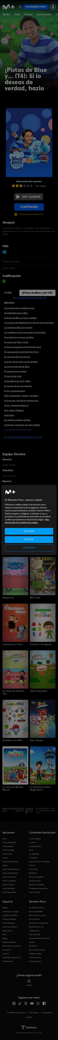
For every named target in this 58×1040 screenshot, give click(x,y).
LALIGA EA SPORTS (10, 915)
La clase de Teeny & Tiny (13, 692)
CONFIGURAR (29, 548)
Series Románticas (10, 873)
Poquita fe (33, 869)
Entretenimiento (9, 892)
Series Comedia (9, 881)
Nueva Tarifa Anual (37, 950)
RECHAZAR (29, 531)
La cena (32, 842)
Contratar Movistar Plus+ (39, 938)
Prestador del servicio (16, 1013)
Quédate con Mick (12, 740)
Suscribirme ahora (36, 7)
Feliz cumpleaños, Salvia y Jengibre (21, 395)
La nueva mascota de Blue (17, 366)
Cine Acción (7, 854)
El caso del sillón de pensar (17, 357)
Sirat (31, 850)
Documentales (8, 888)
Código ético (34, 931)
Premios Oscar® (36, 877)
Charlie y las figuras (41, 644)
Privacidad (46, 1013)
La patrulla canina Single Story (40, 788)
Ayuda (29, 983)
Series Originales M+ (10, 869)
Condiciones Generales (39, 923)
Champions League (10, 911)
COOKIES (29, 1017)
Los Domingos (35, 839)
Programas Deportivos (38, 888)
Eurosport (6, 950)
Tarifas (32, 942)
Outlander (33, 858)
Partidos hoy (7, 961)
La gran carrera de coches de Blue (21, 361)
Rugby (4, 938)
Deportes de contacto (11, 946)
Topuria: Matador (9, 942)
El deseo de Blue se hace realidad (20, 318)
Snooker (5, 954)
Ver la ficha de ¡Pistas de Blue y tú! (30, 297)
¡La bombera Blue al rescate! (18, 327)
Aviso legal (33, 1013)
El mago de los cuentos (15, 371)
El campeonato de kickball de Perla (21, 352)
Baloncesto (44, 14)
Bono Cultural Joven (37, 915)
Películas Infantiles (10, 862)
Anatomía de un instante (39, 862)
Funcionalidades (36, 911)
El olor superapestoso (14, 391)
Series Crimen (8, 885)
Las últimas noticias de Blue (17, 420)
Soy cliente (28, 197)
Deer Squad (36, 740)
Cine (17, 14)
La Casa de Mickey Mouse (12, 788)
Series (6, 14)
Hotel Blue (9, 415)
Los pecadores (35, 846)
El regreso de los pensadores (18, 386)
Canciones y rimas (12, 644)
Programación (35, 961)
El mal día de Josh (12, 376)
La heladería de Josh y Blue (17, 381)
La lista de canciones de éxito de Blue (22, 425)
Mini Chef (35, 597)
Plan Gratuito (34, 934)
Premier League (9, 919)
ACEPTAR (29, 539)
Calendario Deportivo (11, 957)
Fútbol (28, 14)
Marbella (33, 873)
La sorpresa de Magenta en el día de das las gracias (29, 322)
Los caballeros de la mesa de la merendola (25, 332)
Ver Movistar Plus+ (36, 908)
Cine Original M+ (9, 842)
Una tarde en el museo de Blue (19, 337)
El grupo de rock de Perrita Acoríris (21, 400)
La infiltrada (34, 854)
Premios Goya (35, 881)
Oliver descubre (38, 691)
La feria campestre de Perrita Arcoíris (22, 347)
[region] (28, 520)
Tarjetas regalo (35, 954)
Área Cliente (34, 919)
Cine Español (7, 846)
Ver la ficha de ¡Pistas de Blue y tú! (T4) (23, 437)
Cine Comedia (8, 850)
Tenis (4, 934)
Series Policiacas (9, 877)
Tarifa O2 (33, 946)
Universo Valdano (9, 927)
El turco (32, 865)
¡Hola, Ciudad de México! (16, 405)
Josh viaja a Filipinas (14, 410)
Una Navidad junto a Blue (16, 313)
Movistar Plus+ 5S (36, 927)
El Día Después (8, 923)
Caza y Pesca (34, 892)
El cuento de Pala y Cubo (16, 342)
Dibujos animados (36, 885)
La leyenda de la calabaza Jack (19, 308)
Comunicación (35, 957)
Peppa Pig (7, 597)
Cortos (5, 858)
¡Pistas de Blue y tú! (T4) (37, 292)
